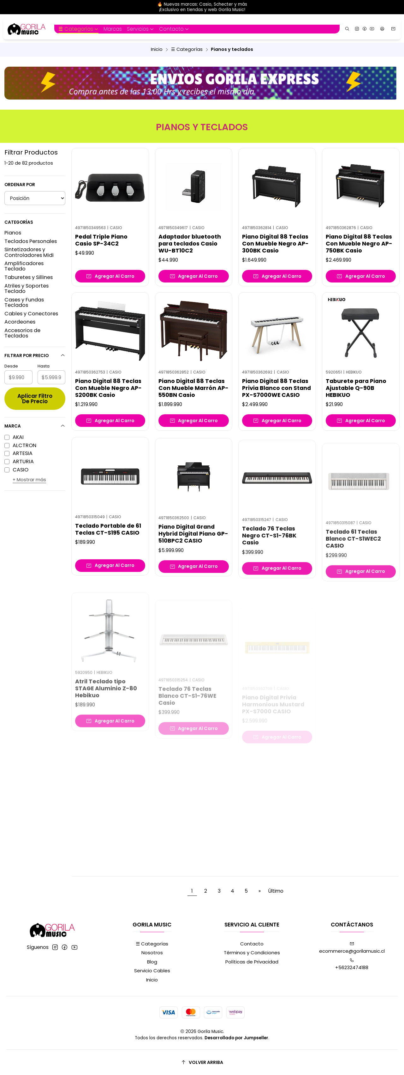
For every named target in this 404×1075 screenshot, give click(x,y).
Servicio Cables (152, 970)
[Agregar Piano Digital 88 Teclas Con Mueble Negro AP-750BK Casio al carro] (361, 276)
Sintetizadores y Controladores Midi (29, 252)
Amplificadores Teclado (24, 266)
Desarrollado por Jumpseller (236, 1038)
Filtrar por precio (34, 356)
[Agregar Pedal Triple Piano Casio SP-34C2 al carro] (110, 276)
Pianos (12, 232)
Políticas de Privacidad (251, 961)
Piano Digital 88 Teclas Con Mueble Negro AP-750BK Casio (359, 243)
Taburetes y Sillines (28, 277)
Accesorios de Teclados (22, 333)
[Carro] (393, 29)
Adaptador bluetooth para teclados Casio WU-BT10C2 (189, 243)
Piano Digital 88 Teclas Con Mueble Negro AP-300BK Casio (275, 243)
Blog (152, 961)
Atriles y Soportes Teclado (26, 288)
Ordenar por (19, 184)
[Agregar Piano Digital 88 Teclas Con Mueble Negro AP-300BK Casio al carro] (277, 276)
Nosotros (152, 952)
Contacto (252, 943)
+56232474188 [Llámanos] (351, 964)
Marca (34, 426)
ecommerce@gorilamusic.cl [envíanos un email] (352, 948)
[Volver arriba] (202, 1062)
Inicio (157, 49)
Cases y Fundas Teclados (24, 302)
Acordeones (19, 321)
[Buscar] (347, 29)
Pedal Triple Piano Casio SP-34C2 (101, 240)
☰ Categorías (187, 49)
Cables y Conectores (31, 313)
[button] (78, 29)
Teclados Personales (30, 241)
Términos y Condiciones (252, 952)
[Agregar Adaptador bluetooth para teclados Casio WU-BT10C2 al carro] (193, 276)
